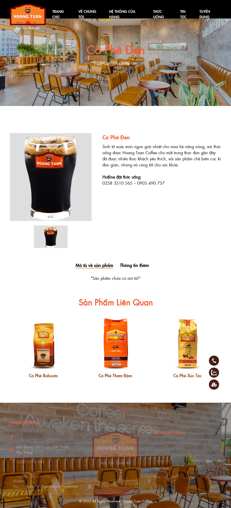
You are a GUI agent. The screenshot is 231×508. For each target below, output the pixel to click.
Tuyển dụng (198, 480)
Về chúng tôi (164, 472)
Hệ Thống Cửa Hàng (205, 464)
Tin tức (194, 472)
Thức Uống (162, 480)
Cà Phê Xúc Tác (187, 375)
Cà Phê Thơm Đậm (115, 375)
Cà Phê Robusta (43, 375)
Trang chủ (162, 464)
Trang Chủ (102, 63)
